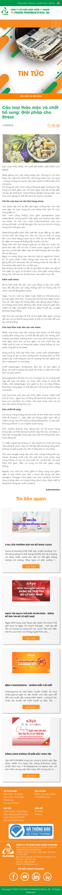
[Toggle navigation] (56, 23)
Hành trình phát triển (14, 797)
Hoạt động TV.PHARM (14, 817)
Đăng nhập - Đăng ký (26, 3)
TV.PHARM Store (42, 797)
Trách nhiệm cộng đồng (15, 811)
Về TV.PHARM (10, 790)
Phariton (39, 811)
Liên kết (39, 808)
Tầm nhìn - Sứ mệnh (13, 794)
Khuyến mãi (41, 3)
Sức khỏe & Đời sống (14, 820)
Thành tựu (9, 800)
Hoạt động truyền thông (16, 814)
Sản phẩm (40, 790)
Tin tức (8, 808)
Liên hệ (51, 3)
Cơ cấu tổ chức (11, 803)
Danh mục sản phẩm (45, 794)
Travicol (38, 814)
